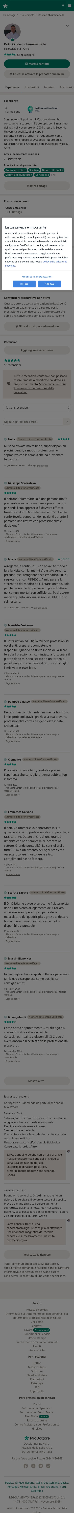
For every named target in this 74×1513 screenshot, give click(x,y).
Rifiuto (24, 283)
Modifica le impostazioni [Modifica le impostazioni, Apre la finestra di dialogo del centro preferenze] (37, 276)
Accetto (49, 283)
